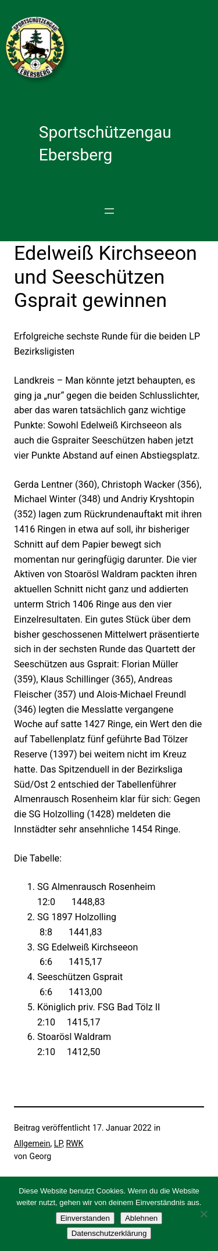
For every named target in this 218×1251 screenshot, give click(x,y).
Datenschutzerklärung (109, 1233)
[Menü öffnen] (109, 211)
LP (58, 1143)
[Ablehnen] (203, 1214)
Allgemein (32, 1143)
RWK (74, 1143)
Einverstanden (85, 1218)
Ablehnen (141, 1218)
